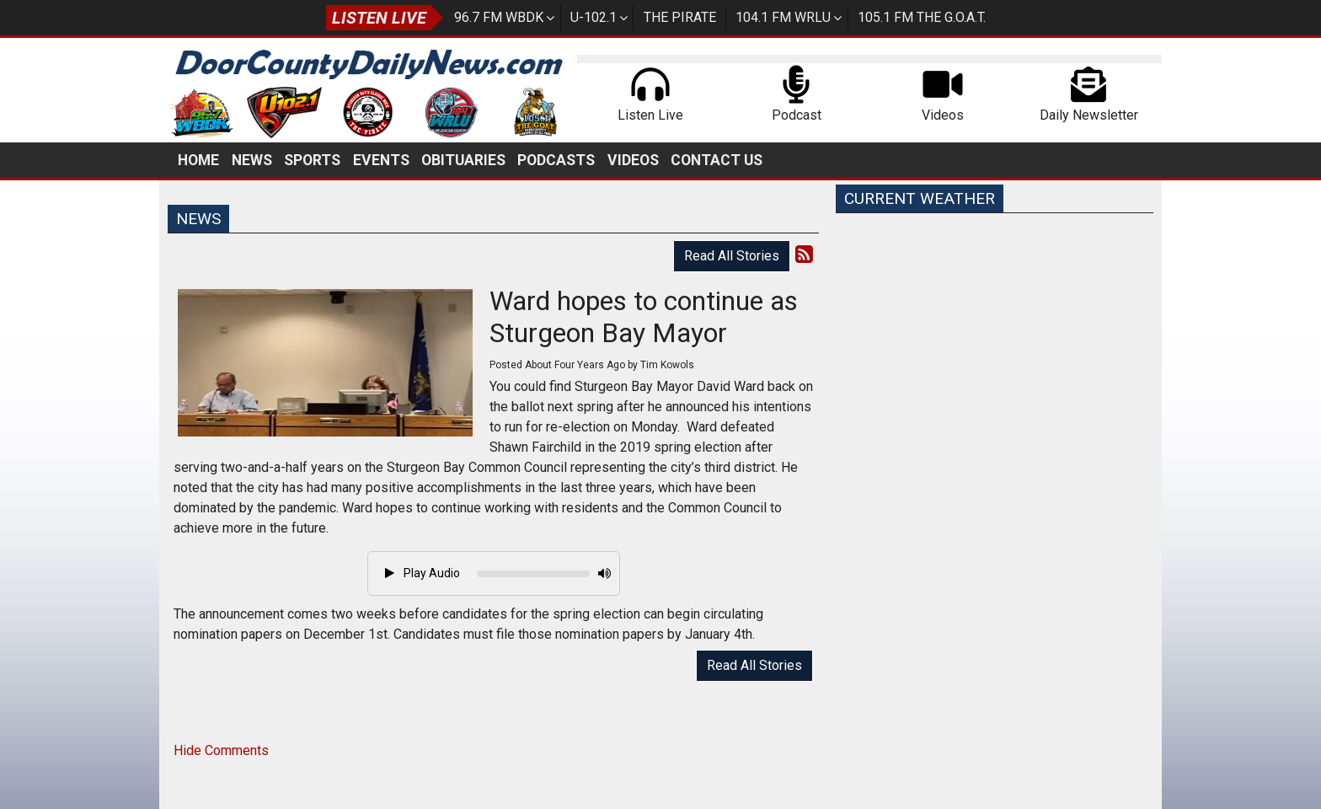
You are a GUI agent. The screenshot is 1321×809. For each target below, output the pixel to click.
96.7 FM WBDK (498, 17)
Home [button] (198, 160)
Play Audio (422, 573)
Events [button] (381, 160)
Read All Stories (731, 256)
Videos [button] (633, 160)
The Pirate (680, 17)
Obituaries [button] (463, 160)
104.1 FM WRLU (783, 17)
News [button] (252, 160)
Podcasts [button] (556, 160)
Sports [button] (312, 160)
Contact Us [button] (716, 160)
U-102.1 (593, 17)
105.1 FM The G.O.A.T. (922, 17)
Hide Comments (221, 750)
